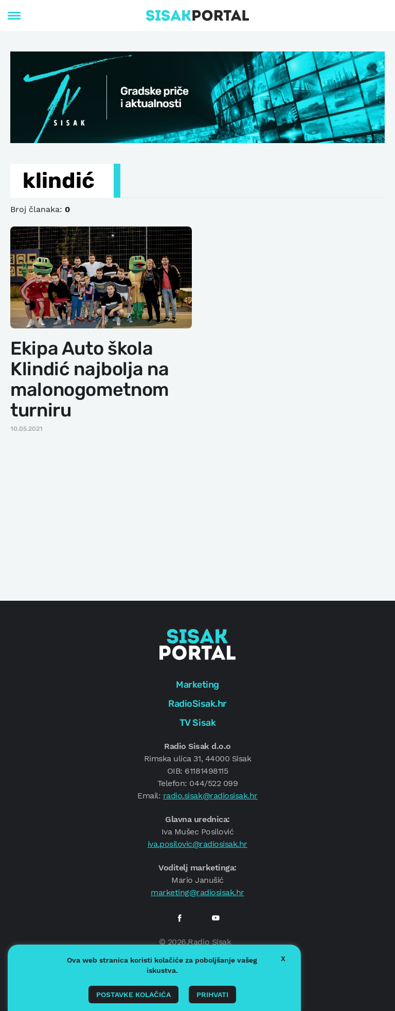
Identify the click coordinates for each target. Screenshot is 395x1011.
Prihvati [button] (212, 994)
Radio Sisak (209, 942)
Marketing (197, 684)
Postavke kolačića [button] (133, 994)
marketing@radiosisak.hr (197, 892)
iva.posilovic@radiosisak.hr (197, 844)
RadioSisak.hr (197, 703)
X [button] (283, 958)
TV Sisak (197, 722)
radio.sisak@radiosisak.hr (210, 795)
